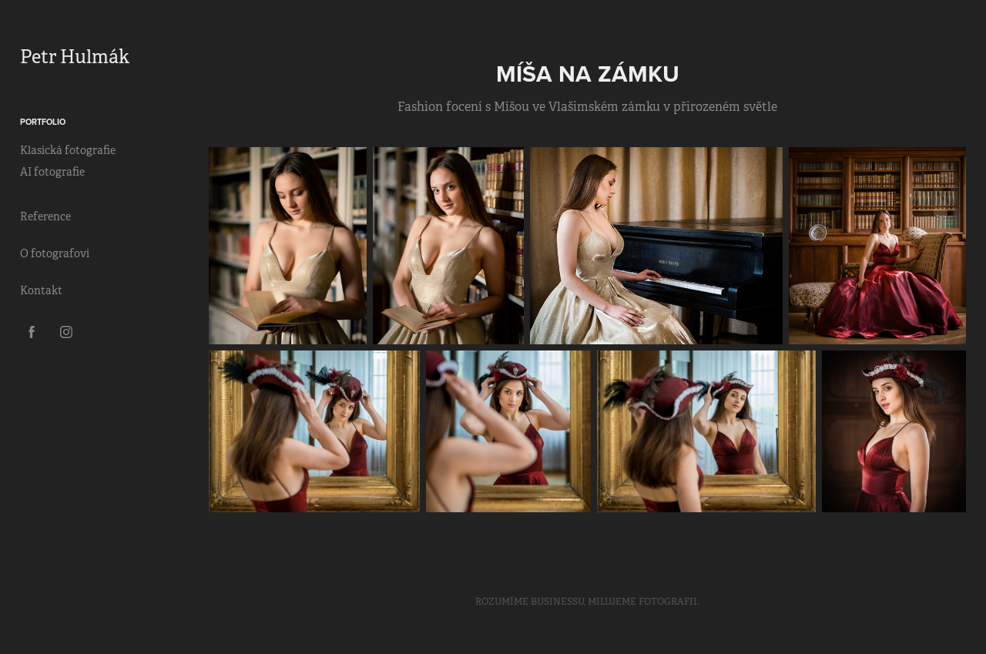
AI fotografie (52, 172)
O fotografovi (54, 253)
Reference (45, 216)
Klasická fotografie (68, 150)
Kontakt (41, 290)
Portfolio (42, 122)
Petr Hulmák (74, 57)
